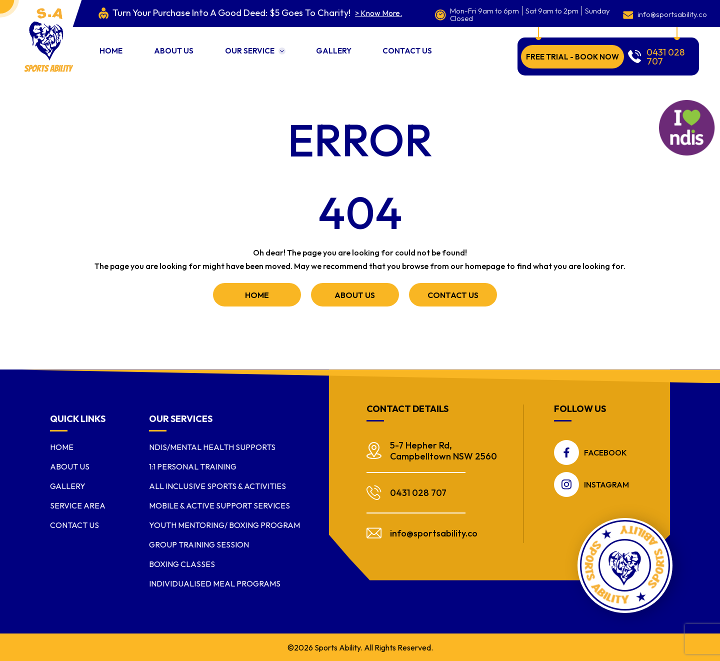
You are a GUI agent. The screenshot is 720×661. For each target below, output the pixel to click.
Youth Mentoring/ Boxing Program (224, 524)
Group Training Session (199, 543)
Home (110, 45)
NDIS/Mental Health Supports (212, 446)
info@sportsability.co (657, 12)
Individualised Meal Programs (214, 583)
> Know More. (358, 13)
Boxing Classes (182, 563)
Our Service (265, 45)
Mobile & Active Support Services (219, 505)
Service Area (78, 505)
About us (182, 45)
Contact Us (440, 45)
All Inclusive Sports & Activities (217, 485)
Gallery (358, 45)
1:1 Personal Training (192, 465)
